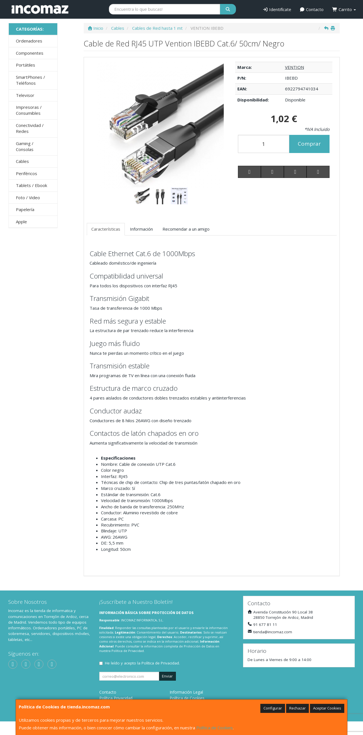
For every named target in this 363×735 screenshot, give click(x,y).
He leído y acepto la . (142, 663)
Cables (22, 161)
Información (141, 229)
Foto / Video (28, 197)
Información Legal (186, 692)
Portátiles (25, 65)
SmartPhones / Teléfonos (30, 80)
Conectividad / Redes (30, 128)
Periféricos (26, 173)
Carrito (344, 9)
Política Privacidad (115, 698)
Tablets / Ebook (31, 185)
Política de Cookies (214, 727)
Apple (21, 221)
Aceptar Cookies (327, 708)
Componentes (29, 53)
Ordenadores (29, 41)
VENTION (294, 67)
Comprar (309, 143)
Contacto (312, 9)
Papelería (25, 209)
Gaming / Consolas (24, 146)
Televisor (25, 95)
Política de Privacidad (127, 651)
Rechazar (297, 708)
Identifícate (277, 9)
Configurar (272, 708)
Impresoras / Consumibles (29, 110)
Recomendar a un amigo (186, 229)
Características (105, 229)
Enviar (167, 676)
